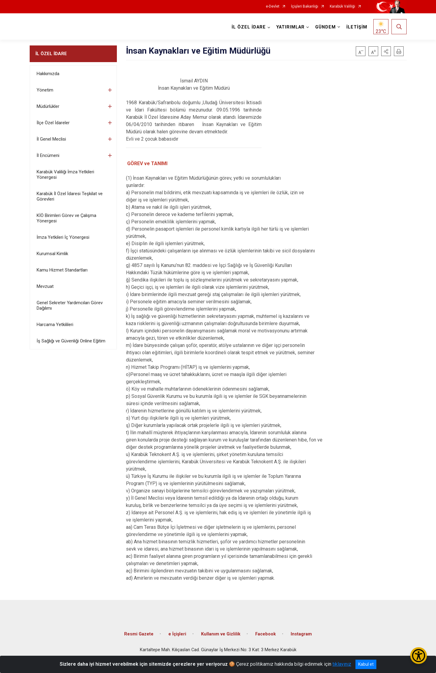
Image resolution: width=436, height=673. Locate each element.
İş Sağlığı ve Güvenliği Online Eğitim (71, 341)
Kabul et (366, 664)
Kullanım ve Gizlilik (220, 634)
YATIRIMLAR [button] (290, 27)
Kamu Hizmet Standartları (62, 270)
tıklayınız (341, 664)
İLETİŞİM (356, 27)
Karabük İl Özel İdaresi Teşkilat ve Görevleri (70, 196)
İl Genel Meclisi (51, 139)
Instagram (301, 634)
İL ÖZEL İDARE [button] (249, 27)
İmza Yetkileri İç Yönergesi (63, 237)
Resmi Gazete (139, 634)
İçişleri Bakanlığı (304, 6)
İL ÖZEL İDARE (51, 53)
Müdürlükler (48, 106)
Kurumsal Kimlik (52, 253)
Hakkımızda (48, 73)
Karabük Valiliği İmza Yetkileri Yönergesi (65, 174)
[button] (386, 51)
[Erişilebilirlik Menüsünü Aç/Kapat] (418, 655)
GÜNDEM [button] (325, 27)
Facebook (265, 634)
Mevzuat (45, 286)
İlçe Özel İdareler (53, 122)
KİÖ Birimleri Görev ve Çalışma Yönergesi (66, 218)
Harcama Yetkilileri (55, 324)
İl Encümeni (48, 155)
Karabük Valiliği (342, 6)
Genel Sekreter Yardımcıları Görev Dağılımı (70, 305)
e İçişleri (177, 634)
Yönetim (45, 90)
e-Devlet (272, 6)
